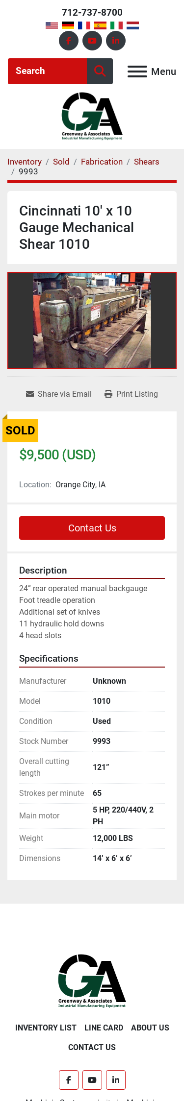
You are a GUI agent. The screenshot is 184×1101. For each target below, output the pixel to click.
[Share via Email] (59, 394)
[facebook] (69, 40)
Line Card (103, 1027)
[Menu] (137, 71)
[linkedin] (116, 40)
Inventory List (46, 1027)
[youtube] (92, 40)
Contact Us (92, 528)
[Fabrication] (102, 162)
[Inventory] (24, 162)
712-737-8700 (92, 12)
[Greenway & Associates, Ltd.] (92, 980)
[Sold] (61, 162)
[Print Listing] (131, 394)
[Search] (47, 71)
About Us (150, 1027)
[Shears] (146, 162)
